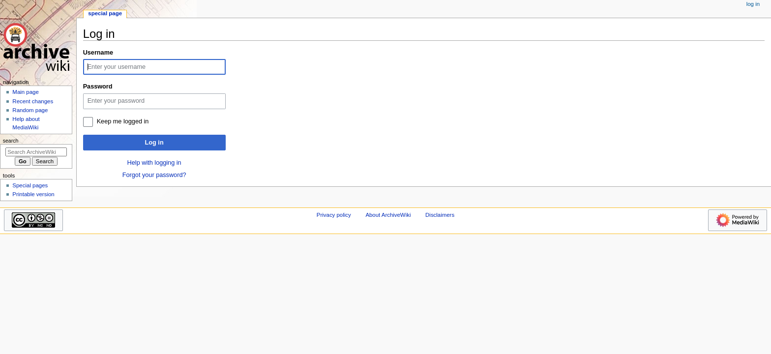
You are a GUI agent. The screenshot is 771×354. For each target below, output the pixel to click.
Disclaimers (439, 215)
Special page (105, 13)
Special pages (30, 185)
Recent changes (32, 101)
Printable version (33, 194)
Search (11, 141)
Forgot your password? (154, 175)
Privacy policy (334, 215)
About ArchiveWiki (388, 215)
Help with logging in (154, 162)
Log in (154, 142)
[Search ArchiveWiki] (36, 152)
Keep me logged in (123, 121)
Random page (30, 110)
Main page (25, 92)
